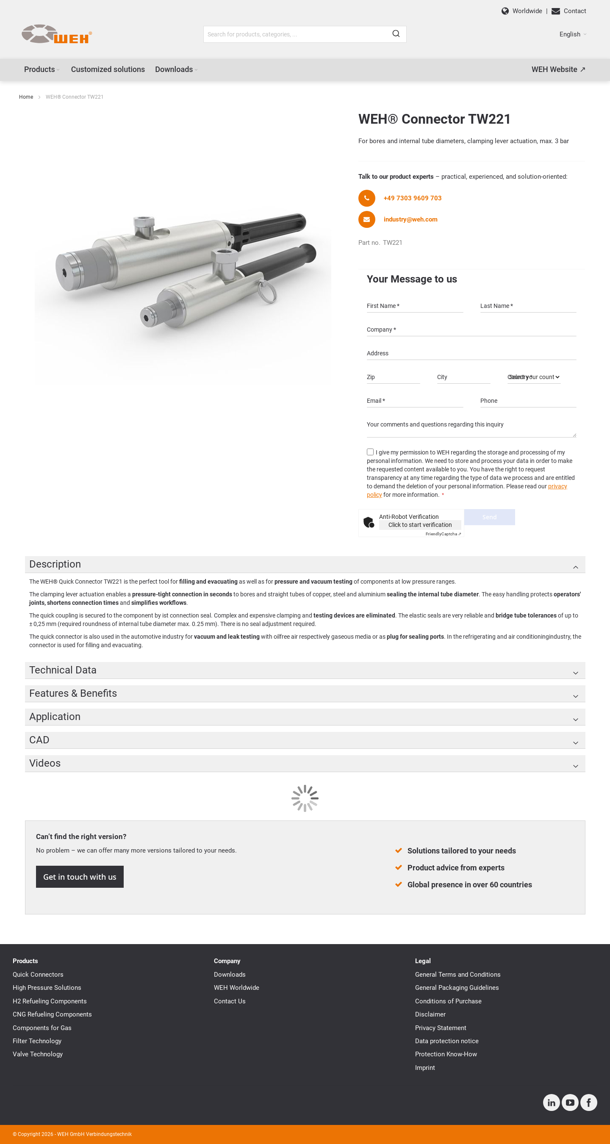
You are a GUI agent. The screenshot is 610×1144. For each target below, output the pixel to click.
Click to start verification (420, 524)
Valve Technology (38, 1054)
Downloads (230, 974)
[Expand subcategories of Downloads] (196, 70)
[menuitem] (42, 69)
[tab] (305, 564)
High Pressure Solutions (47, 988)
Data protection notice (447, 1041)
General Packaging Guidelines (457, 988)
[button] (573, 34)
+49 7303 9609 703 (413, 198)
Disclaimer (430, 1014)
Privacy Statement (440, 1028)
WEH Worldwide (236, 988)
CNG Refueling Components (52, 1014)
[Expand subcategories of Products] (58, 70)
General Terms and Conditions (458, 974)
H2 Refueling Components (50, 1001)
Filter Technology (37, 1041)
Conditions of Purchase (448, 1001)
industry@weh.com (411, 219)
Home (26, 97)
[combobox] (305, 34)
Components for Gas (42, 1028)
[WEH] (56, 34)
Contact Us (230, 1001)
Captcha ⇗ (443, 534)
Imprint (425, 1068)
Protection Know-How (446, 1054)
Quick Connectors (38, 974)
